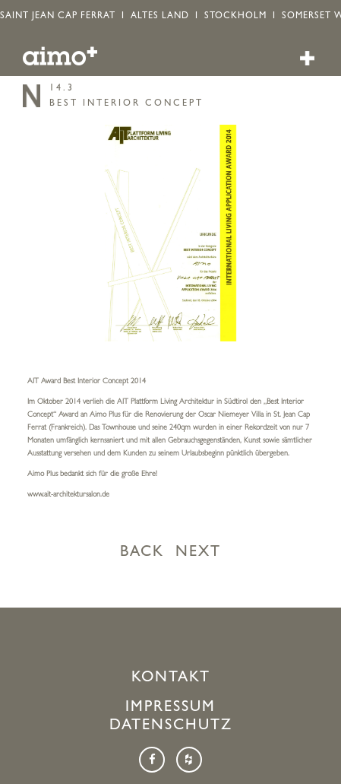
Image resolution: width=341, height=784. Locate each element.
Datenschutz (170, 726)
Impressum (170, 708)
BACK (142, 552)
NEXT (198, 552)
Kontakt (170, 678)
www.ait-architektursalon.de (68, 495)
